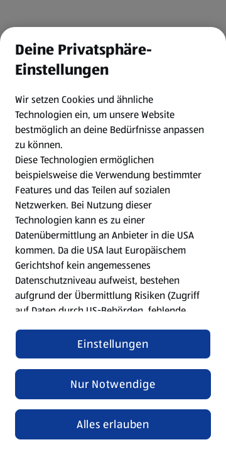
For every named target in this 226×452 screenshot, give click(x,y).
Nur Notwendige (113, 384)
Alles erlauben (113, 424)
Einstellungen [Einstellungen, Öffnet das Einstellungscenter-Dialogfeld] (113, 344)
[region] (113, 239)
